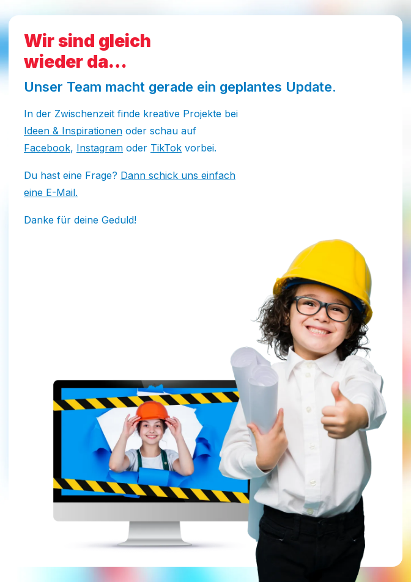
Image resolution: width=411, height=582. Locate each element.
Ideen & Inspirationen (73, 131)
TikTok (166, 148)
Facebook (47, 148)
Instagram (99, 148)
